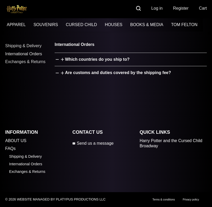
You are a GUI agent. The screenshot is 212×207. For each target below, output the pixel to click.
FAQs (10, 148)
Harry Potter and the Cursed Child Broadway (171, 143)
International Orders (23, 54)
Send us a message (92, 143)
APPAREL (16, 24)
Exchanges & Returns (25, 61)
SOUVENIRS (46, 24)
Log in (157, 8)
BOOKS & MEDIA (146, 24)
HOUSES (114, 24)
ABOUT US (16, 140)
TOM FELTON (184, 24)
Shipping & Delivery (23, 46)
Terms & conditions (163, 199)
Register (181, 8)
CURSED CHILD (81, 24)
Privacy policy (191, 199)
